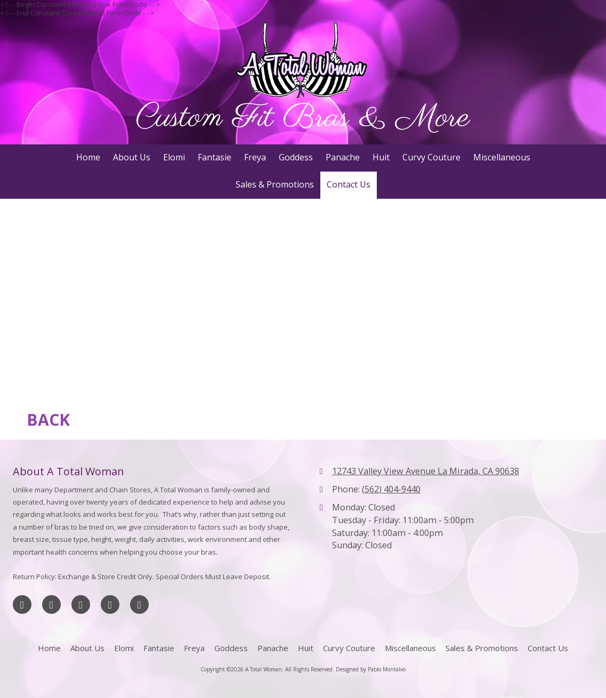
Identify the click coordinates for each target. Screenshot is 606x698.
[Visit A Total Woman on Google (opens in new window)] (80, 604)
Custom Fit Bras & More (303, 118)
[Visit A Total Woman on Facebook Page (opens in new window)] (22, 604)
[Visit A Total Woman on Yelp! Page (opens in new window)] (110, 604)
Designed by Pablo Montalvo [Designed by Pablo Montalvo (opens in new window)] (371, 669)
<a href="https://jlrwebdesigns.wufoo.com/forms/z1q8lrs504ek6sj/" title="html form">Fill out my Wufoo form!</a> (303, 298)
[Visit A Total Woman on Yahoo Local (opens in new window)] (139, 604)
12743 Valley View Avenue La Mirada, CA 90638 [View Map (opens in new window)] (425, 471)
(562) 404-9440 (391, 489)
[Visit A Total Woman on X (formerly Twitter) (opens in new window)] (51, 604)
